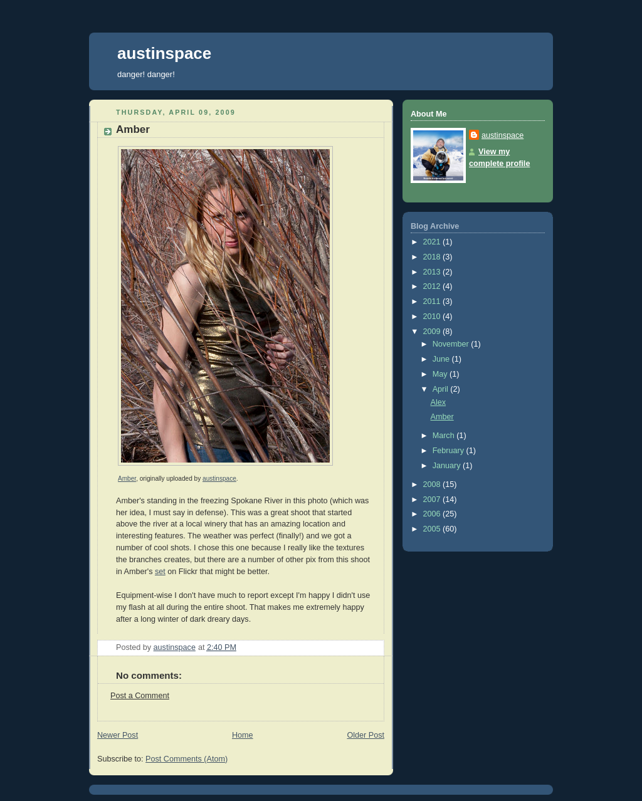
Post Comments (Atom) (186, 759)
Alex (438, 402)
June (442, 359)
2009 (433, 331)
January (448, 465)
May (441, 374)
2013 (433, 272)
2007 (433, 499)
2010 (433, 316)
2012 (433, 286)
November (452, 344)
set (160, 571)
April (442, 389)
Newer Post (117, 735)
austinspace (164, 53)
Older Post (365, 735)
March (445, 435)
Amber (127, 478)
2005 (433, 529)
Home (242, 735)
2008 (433, 484)
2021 (433, 242)
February (449, 450)
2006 (433, 514)
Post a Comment (139, 695)
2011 (433, 301)
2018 (433, 257)
